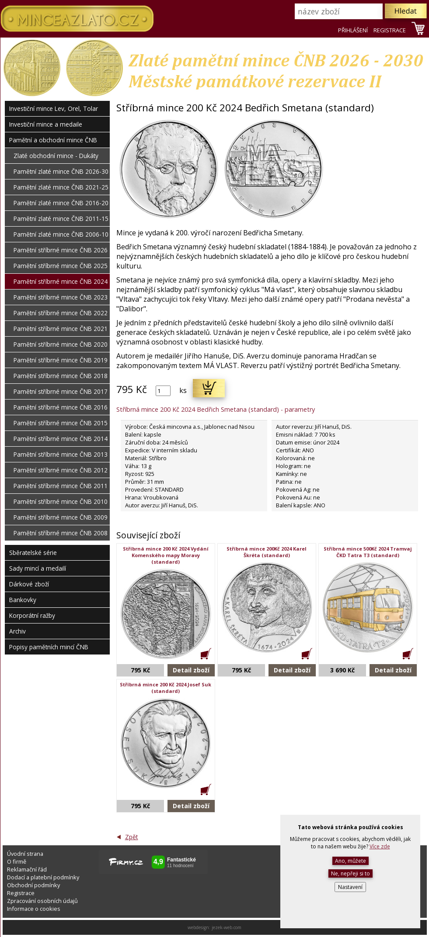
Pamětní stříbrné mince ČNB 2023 (61, 297)
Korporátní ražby (32, 615)
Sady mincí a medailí (37, 568)
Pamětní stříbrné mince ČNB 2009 (61, 517)
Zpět (131, 837)
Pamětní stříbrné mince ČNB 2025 (61, 266)
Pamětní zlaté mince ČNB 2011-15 (61, 218)
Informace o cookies (33, 909)
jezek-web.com (226, 927)
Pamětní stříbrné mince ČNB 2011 (61, 486)
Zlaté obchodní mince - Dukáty (56, 156)
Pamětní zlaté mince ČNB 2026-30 (61, 171)
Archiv (17, 631)
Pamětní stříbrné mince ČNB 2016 (61, 407)
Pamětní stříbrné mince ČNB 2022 (61, 313)
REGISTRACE (389, 30)
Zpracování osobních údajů (42, 901)
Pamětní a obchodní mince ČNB (53, 140)
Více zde (380, 846)
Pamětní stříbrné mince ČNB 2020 (61, 344)
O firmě (16, 861)
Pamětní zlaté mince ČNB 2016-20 (61, 203)
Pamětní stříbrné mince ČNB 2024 (61, 281)
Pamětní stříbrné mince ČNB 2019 (61, 360)
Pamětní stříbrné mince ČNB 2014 (61, 438)
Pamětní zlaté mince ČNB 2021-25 (61, 187)
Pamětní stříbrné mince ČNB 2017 (61, 391)
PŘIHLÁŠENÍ (353, 30)
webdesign (198, 927)
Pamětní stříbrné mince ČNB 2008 (61, 533)
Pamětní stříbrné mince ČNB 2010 (61, 501)
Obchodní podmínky (33, 885)
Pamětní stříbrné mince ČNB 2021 (61, 328)
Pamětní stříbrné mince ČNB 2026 (61, 250)
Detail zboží (191, 670)
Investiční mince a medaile (45, 124)
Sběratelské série (33, 552)
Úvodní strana (25, 854)
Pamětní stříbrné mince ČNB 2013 (61, 454)
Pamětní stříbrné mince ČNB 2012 (61, 470)
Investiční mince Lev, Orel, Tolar (53, 108)
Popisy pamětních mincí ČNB (48, 647)
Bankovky (22, 600)
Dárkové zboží (29, 584)
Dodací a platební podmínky (43, 877)
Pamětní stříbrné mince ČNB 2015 (61, 423)
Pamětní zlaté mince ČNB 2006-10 (61, 234)
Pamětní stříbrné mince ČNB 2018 (61, 376)
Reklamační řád (27, 869)
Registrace (21, 893)
